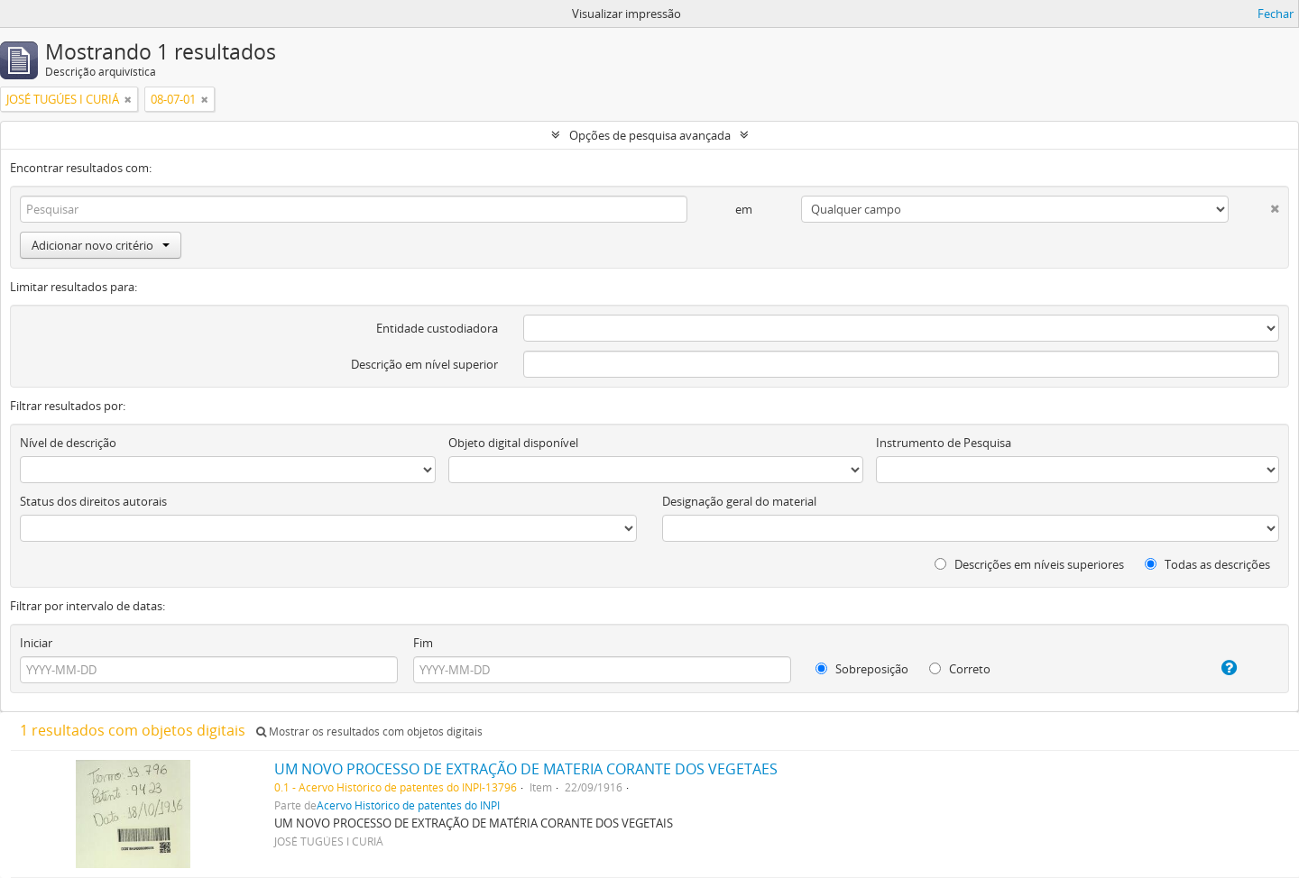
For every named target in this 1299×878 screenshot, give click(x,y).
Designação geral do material (739, 501)
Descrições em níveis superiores (1029, 564)
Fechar (1276, 13)
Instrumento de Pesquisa (943, 442)
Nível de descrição (68, 442)
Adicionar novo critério (101, 245)
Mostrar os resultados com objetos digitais (369, 731)
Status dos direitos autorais (93, 501)
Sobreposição (861, 669)
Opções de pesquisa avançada (650, 135)
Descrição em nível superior (424, 364)
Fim (423, 643)
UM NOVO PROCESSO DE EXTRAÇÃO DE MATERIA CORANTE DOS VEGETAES (526, 769)
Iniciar (36, 643)
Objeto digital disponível (513, 442)
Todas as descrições (1207, 564)
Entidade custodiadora (437, 328)
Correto (959, 669)
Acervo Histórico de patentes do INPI (408, 805)
